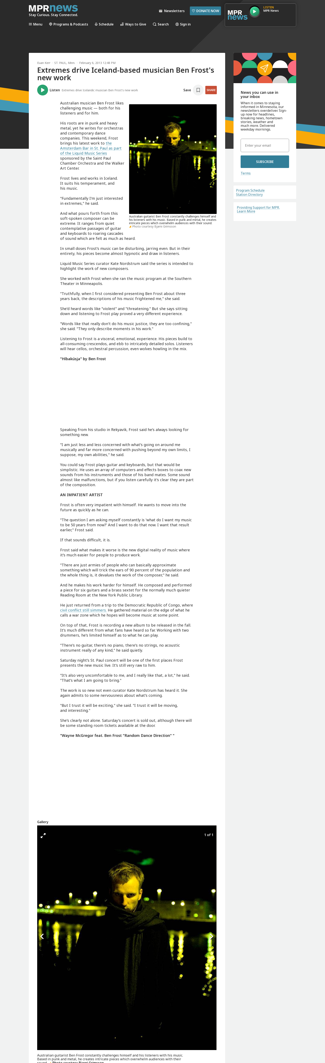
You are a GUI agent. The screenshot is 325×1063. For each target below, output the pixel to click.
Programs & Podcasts (68, 24)
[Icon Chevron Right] (211, 936)
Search (161, 24)
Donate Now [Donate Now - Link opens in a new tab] (205, 10)
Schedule (104, 24)
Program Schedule (250, 190)
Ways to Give (133, 24)
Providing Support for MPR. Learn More (258, 209)
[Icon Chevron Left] (42, 936)
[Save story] (193, 90)
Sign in (183, 24)
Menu (35, 24)
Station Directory (249, 194)
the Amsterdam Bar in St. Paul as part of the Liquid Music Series (91, 148)
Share (211, 90)
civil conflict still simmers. (83, 610)
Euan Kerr (43, 63)
